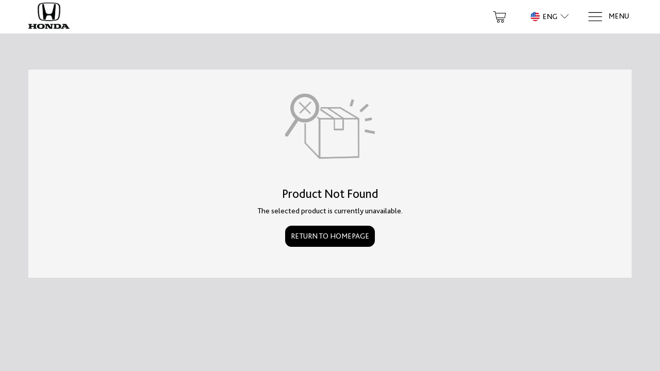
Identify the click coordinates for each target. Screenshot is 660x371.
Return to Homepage (330, 236)
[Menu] (608, 16)
